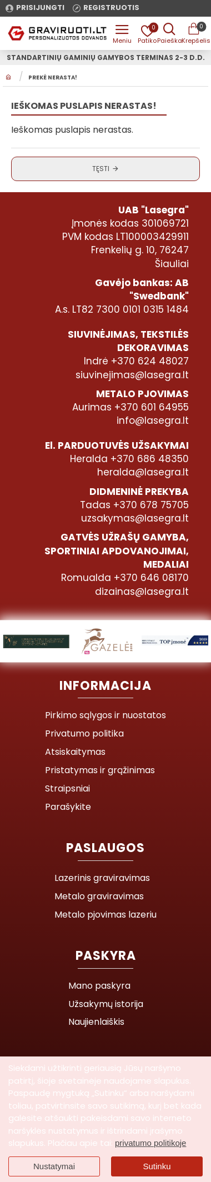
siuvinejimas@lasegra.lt (132, 375)
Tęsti (100, 168)
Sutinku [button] (156, 1166)
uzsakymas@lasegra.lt (135, 518)
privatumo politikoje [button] (150, 1143)
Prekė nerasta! (52, 78)
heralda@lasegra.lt (143, 472)
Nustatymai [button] (54, 1166)
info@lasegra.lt (153, 420)
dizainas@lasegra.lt (142, 591)
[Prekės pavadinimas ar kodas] (169, 33)
